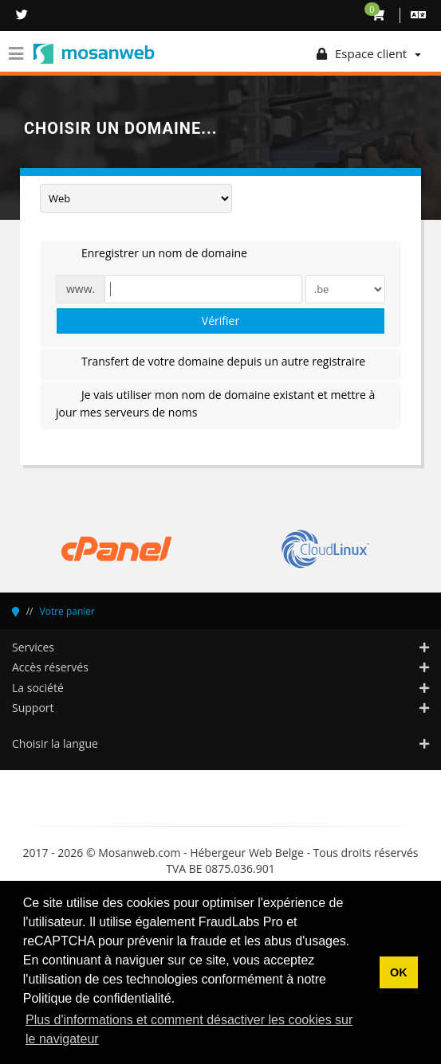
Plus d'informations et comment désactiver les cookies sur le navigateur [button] (189, 1029)
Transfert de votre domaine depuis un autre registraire (210, 362)
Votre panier (67, 611)
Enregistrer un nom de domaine (151, 254)
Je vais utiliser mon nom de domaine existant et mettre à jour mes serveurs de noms (215, 403)
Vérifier (220, 320)
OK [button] (399, 972)
